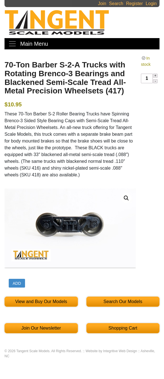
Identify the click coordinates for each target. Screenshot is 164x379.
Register (134, 3)
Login (151, 3)
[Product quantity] (147, 78)
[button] (126, 198)
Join (102, 3)
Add (17, 283)
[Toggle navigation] (12, 43)
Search (116, 3)
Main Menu (34, 44)
